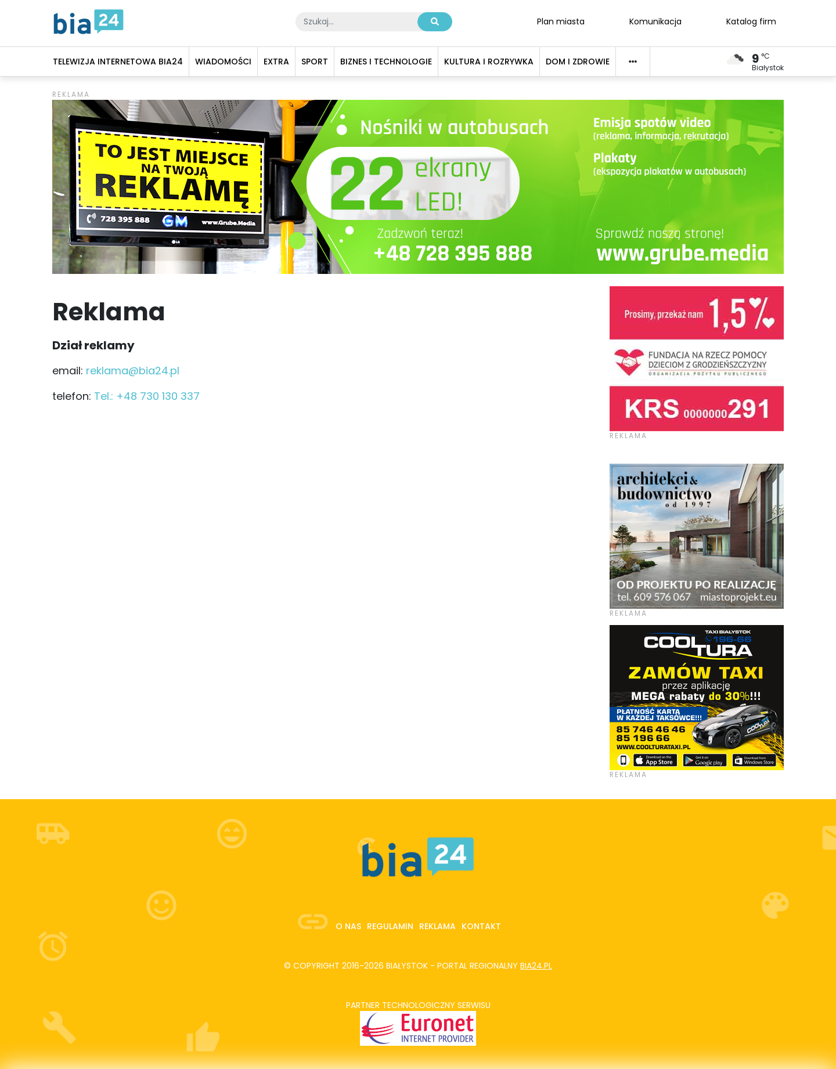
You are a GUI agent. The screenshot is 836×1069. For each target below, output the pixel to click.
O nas (348, 926)
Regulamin (390, 926)
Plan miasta (561, 21)
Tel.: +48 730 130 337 (147, 396)
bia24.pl (536, 966)
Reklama (437, 926)
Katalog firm (751, 21)
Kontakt (481, 926)
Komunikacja (655, 21)
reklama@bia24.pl (132, 370)
